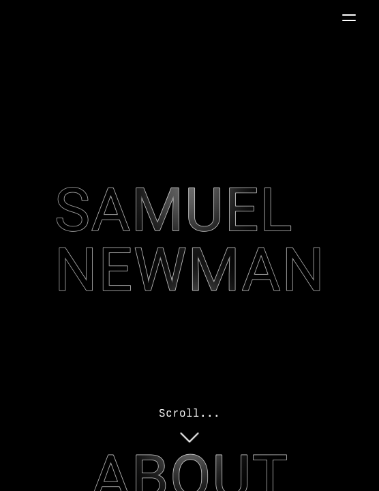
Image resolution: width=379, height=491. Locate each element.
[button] (349, 17)
